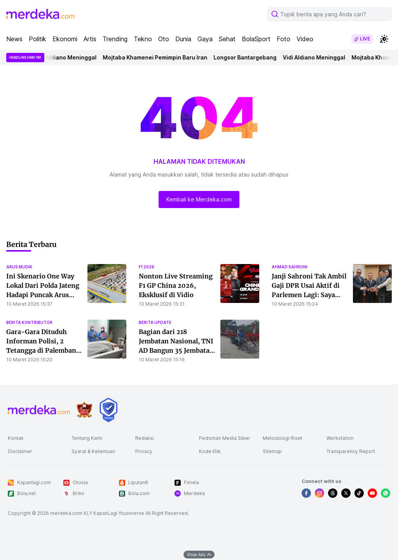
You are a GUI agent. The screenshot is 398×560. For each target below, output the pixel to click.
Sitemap (272, 451)
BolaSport (256, 39)
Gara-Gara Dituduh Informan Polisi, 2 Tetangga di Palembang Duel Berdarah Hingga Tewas (43, 350)
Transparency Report (350, 451)
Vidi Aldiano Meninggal (68, 57)
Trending (115, 39)
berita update (155, 322)
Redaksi (144, 438)
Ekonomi (64, 39)
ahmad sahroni (289, 266)
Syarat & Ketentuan (93, 451)
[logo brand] (84, 410)
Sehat (227, 39)
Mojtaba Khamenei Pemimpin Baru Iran (158, 57)
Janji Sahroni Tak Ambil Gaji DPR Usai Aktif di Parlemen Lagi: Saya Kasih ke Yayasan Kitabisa (309, 294)
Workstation (340, 438)
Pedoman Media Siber (224, 438)
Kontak (16, 438)
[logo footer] (39, 410)
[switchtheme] (384, 39)
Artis (90, 39)
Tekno (143, 39)
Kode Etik (210, 451)
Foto (283, 39)
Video (305, 39)
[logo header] (40, 14)
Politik (37, 39)
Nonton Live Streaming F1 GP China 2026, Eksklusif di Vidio (176, 285)
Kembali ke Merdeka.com (199, 199)
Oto (163, 39)
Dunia (183, 39)
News (14, 39)
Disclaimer (20, 451)
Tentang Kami (87, 438)
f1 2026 (146, 266)
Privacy (143, 451)
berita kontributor (29, 322)
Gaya (205, 39)
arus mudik (19, 266)
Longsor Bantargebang (247, 57)
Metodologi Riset (282, 438)
